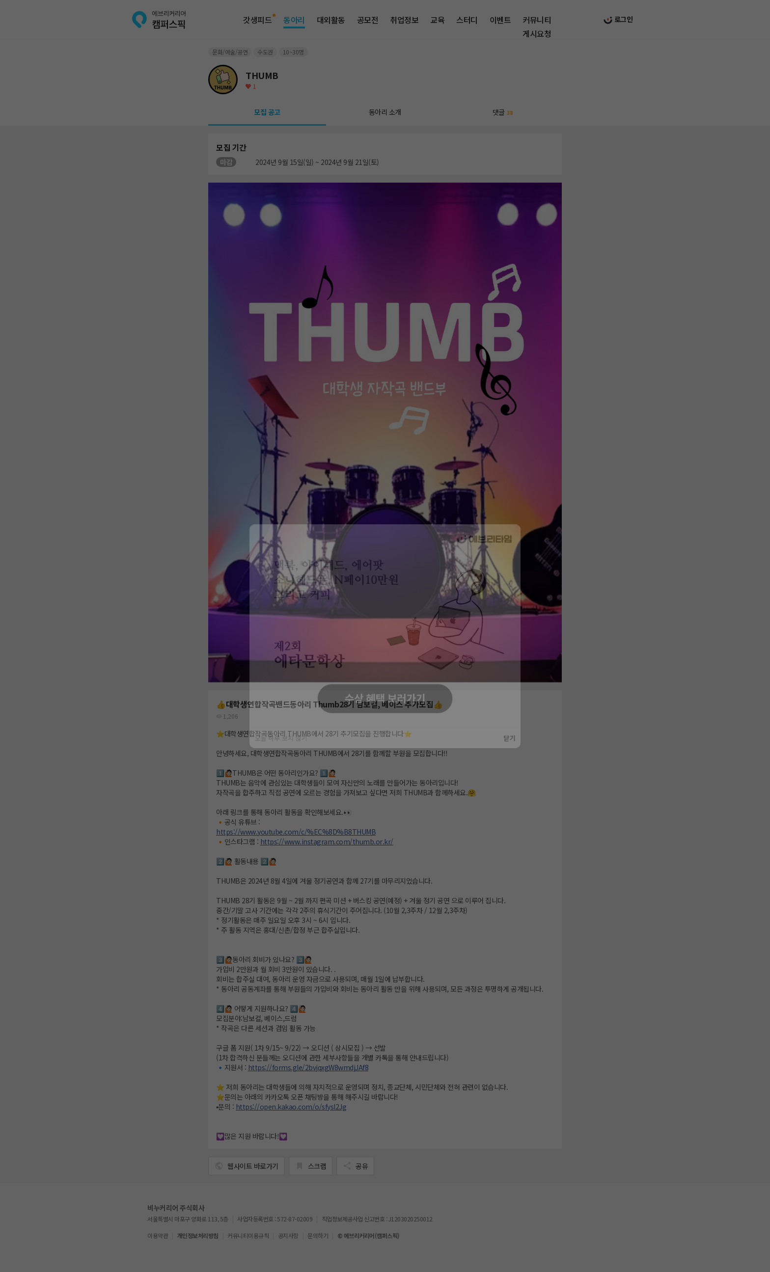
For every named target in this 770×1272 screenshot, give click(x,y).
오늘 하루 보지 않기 (272, 747)
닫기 (520, 747)
